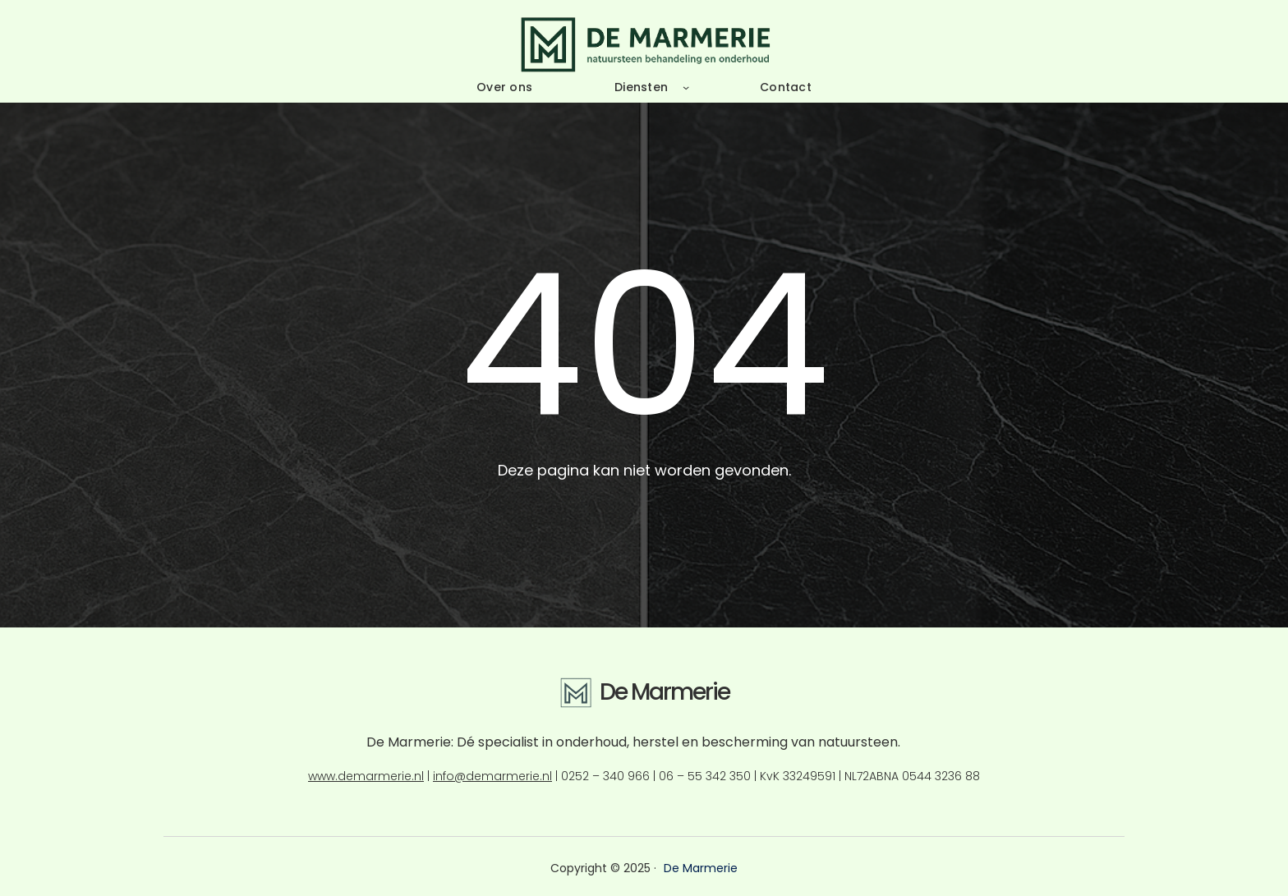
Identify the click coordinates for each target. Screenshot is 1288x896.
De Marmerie (664, 692)
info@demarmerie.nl (492, 776)
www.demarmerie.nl (366, 776)
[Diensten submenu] (686, 87)
